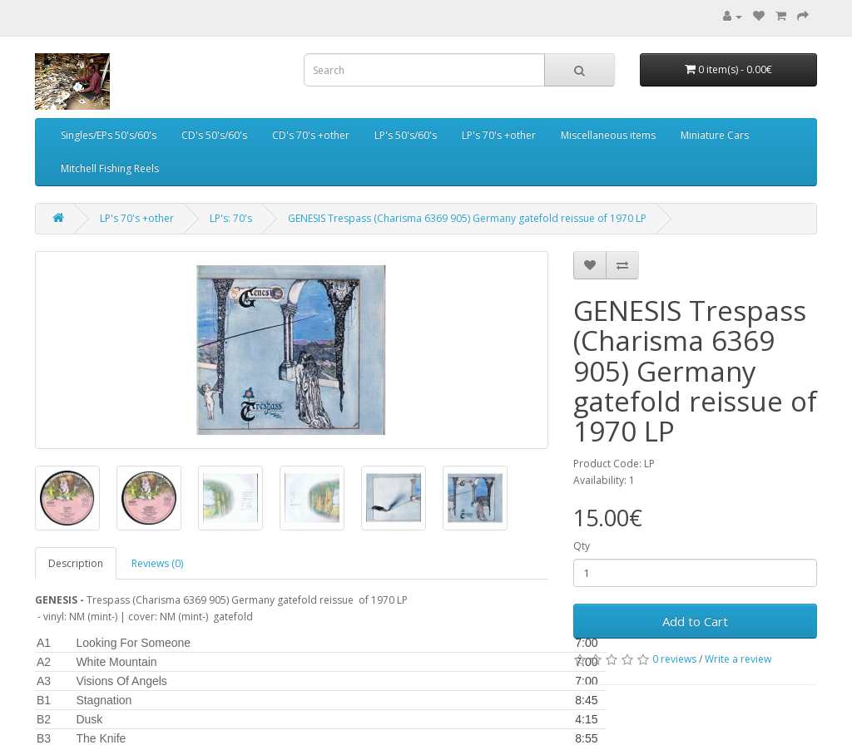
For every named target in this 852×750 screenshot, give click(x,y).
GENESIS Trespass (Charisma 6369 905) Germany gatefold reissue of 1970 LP (467, 218)
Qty (581, 546)
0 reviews (674, 659)
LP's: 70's (231, 218)
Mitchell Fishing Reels (110, 168)
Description (75, 563)
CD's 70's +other (310, 135)
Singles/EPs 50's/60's (108, 135)
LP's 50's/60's (405, 135)
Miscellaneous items (608, 135)
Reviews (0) (157, 563)
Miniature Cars (715, 135)
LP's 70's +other (499, 135)
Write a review (738, 659)
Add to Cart (695, 621)
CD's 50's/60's (214, 135)
